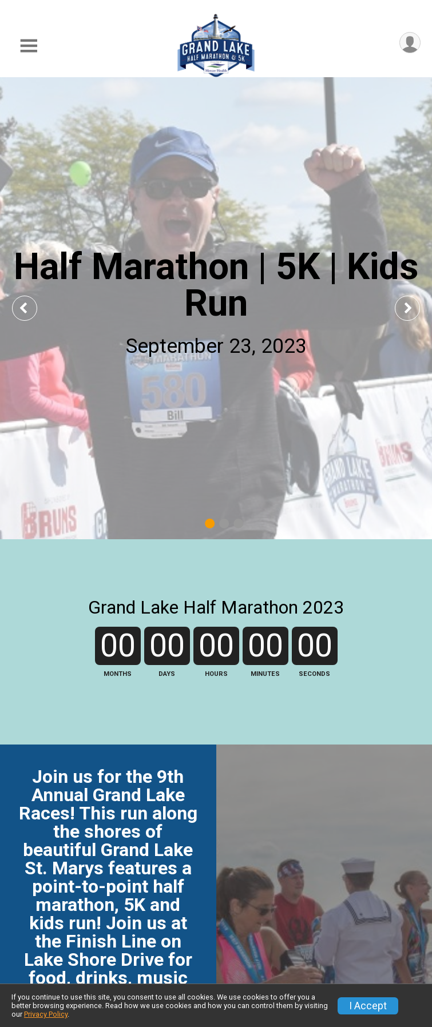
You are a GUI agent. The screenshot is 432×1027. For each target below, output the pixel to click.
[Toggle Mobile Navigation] (28, 46)
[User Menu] (410, 42)
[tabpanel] (216, 308)
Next (416, 308)
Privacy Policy (46, 1014)
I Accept (368, 1006)
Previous (32, 308)
